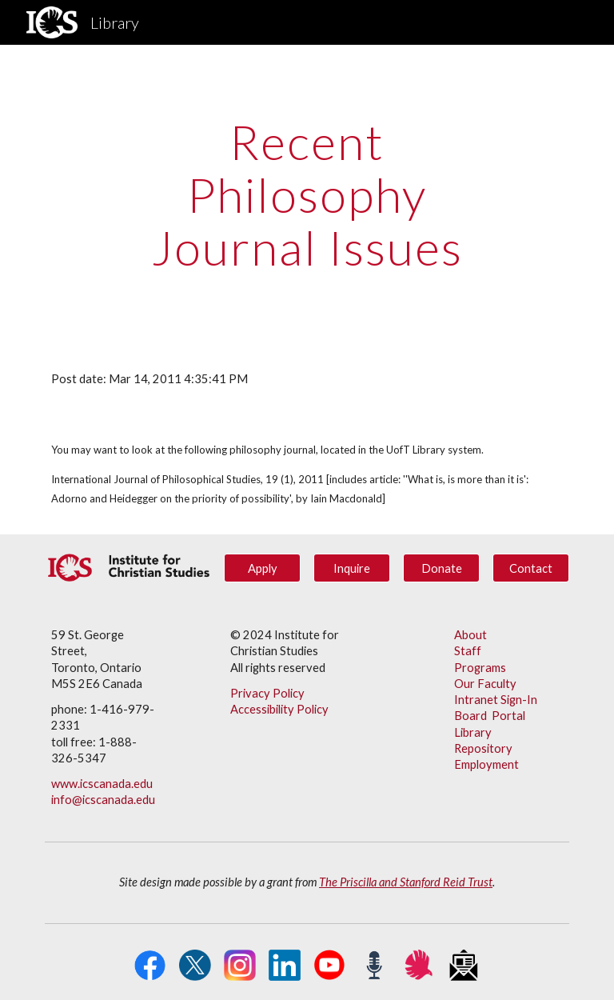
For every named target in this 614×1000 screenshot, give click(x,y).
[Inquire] (351, 568)
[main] (306, 194)
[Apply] (262, 568)
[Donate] (441, 568)
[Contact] (530, 568)
